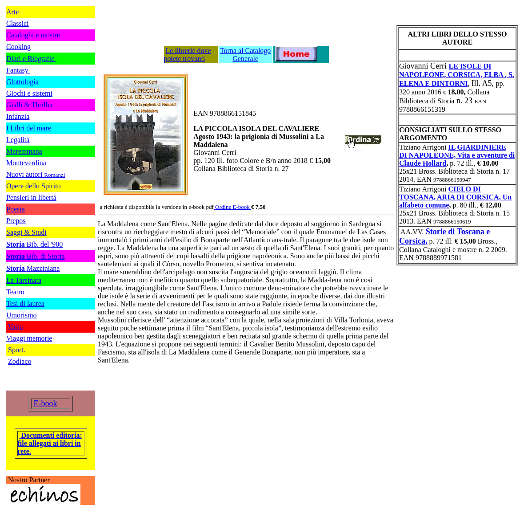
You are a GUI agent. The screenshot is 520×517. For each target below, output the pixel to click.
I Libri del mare (28, 128)
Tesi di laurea (25, 303)
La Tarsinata (23, 280)
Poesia (15, 209)
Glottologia (22, 81)
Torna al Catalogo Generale (245, 54)
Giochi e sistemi (29, 93)
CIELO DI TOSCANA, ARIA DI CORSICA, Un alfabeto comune (455, 197)
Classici (17, 23)
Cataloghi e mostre (33, 35)
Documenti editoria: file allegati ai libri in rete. (50, 443)
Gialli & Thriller (29, 105)
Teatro (15, 292)
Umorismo (21, 315)
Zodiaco (19, 361)
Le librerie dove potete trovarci (187, 54)
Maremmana (24, 151)
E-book (45, 403)
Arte (12, 12)
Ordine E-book (233, 207)
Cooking (18, 46)
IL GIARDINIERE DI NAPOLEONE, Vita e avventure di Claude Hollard (457, 155)
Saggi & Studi (26, 232)
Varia (15, 326)
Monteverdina (26, 163)
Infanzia (17, 116)
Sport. (16, 350)
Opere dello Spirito (33, 186)
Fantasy (18, 70)
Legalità (17, 139)
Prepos (16, 220)
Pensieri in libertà (31, 197)
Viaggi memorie (29, 338)
